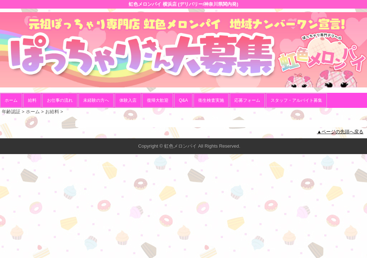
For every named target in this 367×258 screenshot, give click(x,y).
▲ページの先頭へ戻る (340, 131)
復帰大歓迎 (157, 100)
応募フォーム (247, 100)
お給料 (52, 111)
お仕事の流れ (60, 100)
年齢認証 (11, 111)
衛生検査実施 (211, 100)
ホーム (11, 100)
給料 (32, 100)
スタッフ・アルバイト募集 (296, 100)
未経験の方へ (96, 100)
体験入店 (128, 100)
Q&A (183, 100)
